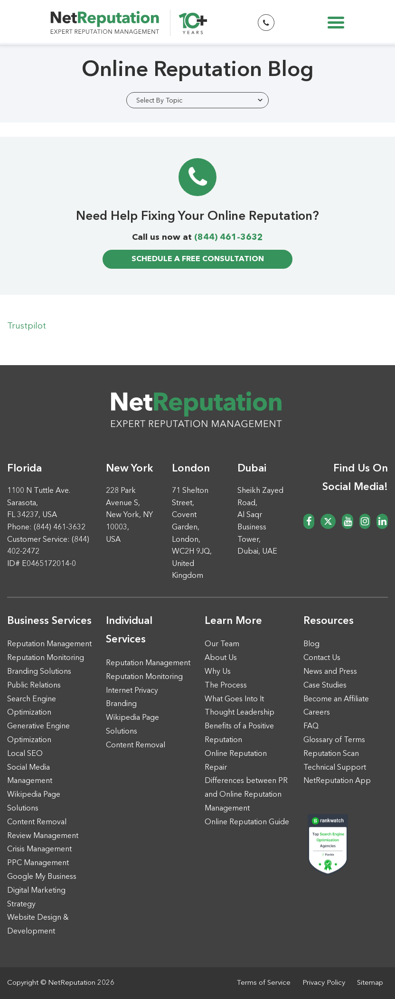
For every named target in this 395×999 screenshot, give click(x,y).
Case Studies (325, 685)
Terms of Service (264, 983)
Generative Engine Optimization (38, 733)
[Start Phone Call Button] (266, 22)
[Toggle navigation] (336, 22)
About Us (221, 658)
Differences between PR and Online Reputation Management (246, 794)
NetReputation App (337, 781)
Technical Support (334, 768)
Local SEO (25, 754)
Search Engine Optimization (31, 706)
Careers (316, 712)
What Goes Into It (234, 699)
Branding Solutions (39, 672)
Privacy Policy (323, 983)
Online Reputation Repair (236, 761)
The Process (226, 685)
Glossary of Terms (334, 740)
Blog (311, 644)
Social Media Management (29, 774)
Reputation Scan (331, 754)
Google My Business (41, 877)
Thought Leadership (239, 712)
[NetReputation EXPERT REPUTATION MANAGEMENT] (128, 26)
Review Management (42, 836)
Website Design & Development (38, 924)
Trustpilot (26, 326)
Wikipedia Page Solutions (33, 801)
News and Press (330, 672)
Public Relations (34, 685)
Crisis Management (39, 849)
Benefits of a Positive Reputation (239, 733)
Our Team (222, 644)
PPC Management (38, 863)
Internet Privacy (132, 691)
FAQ (311, 726)
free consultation (198, 259)
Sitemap (370, 983)
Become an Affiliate (336, 699)
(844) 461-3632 (228, 237)
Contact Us (321, 658)
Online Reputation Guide (247, 822)
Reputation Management (49, 644)
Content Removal (36, 822)
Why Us (218, 672)
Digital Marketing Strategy (36, 897)
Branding (121, 704)
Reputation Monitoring (45, 658)
